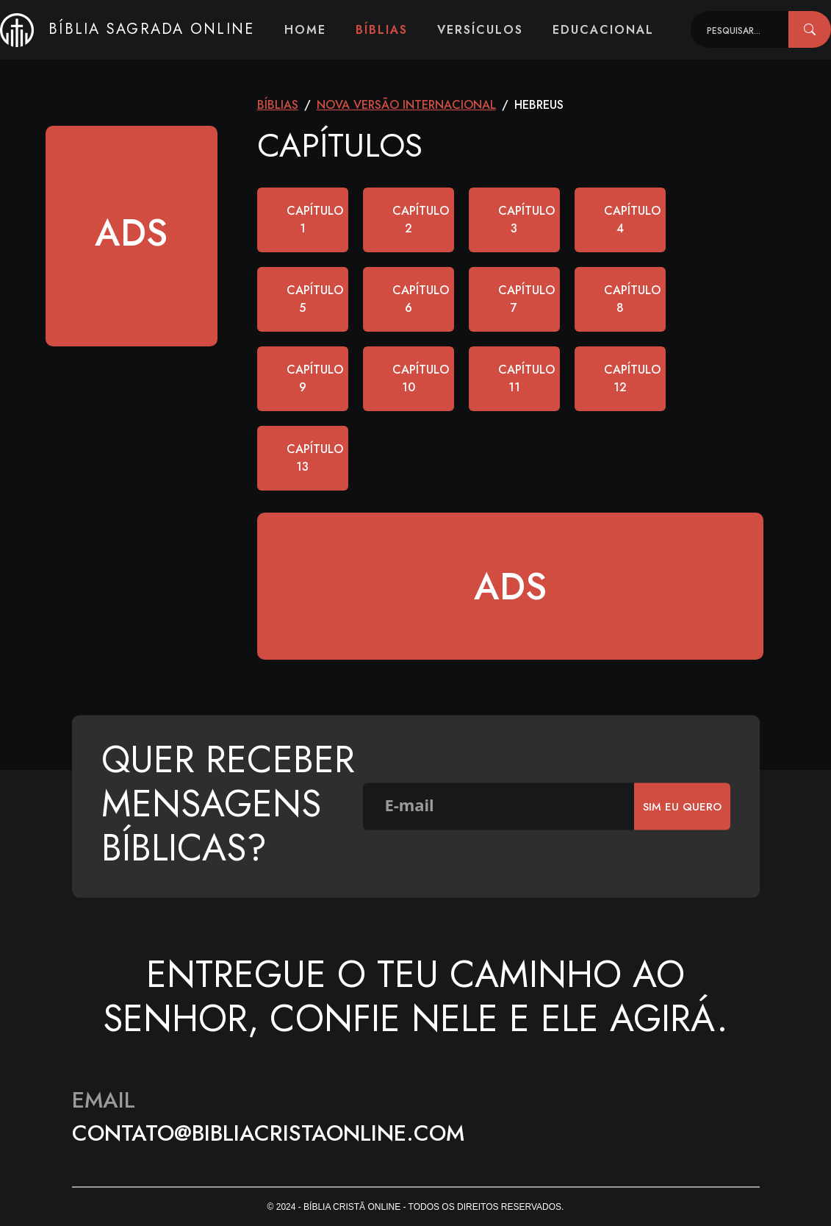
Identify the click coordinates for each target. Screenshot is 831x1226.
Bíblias (382, 29)
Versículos (480, 29)
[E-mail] (499, 806)
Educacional (603, 29)
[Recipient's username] (740, 29)
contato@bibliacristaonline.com (268, 1133)
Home (305, 29)
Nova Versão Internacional (406, 104)
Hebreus (539, 104)
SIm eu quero (682, 806)
